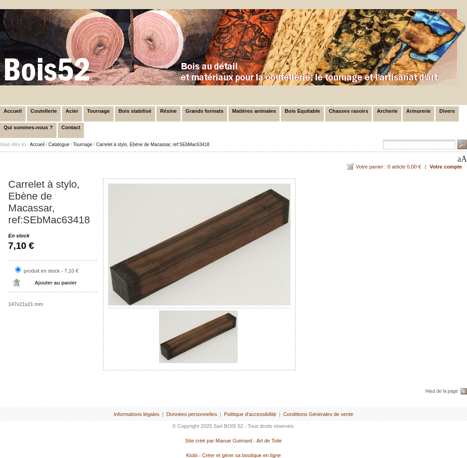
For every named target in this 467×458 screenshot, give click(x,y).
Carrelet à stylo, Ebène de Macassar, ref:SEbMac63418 (153, 144)
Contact (71, 127)
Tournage (98, 111)
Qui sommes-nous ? (28, 127)
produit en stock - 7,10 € (51, 271)
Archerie (387, 111)
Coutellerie (44, 111)
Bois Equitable (302, 111)
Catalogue (58, 144)
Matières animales (254, 111)
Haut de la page (441, 391)
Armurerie (418, 111)
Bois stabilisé (135, 111)
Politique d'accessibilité (250, 414)
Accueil (13, 111)
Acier (72, 111)
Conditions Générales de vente (318, 414)
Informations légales (136, 414)
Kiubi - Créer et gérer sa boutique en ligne (233, 455)
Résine (168, 111)
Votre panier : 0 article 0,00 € (388, 166)
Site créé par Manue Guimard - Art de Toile (233, 440)
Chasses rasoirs (348, 111)
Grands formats (204, 111)
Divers (447, 111)
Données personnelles (191, 414)
